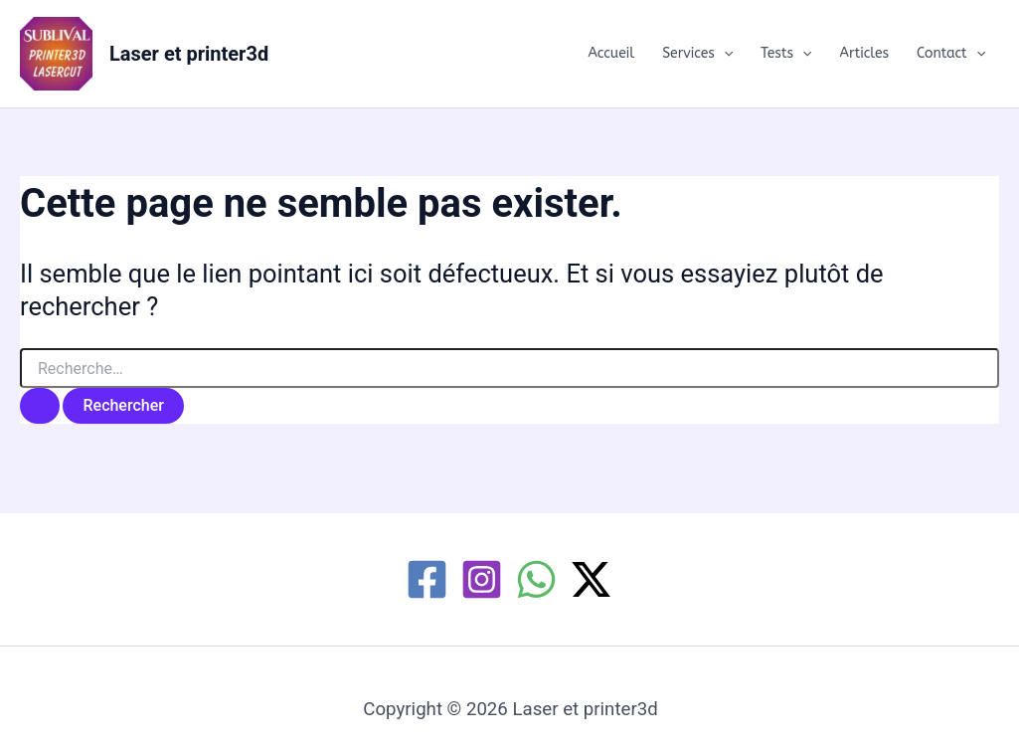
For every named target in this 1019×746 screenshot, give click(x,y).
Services (697, 53)
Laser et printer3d (188, 54)
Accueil (611, 53)
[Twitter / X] (591, 579)
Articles (865, 53)
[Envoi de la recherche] (40, 406)
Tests (786, 53)
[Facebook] (427, 579)
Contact (951, 53)
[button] (724, 53)
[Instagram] (481, 579)
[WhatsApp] (536, 579)
